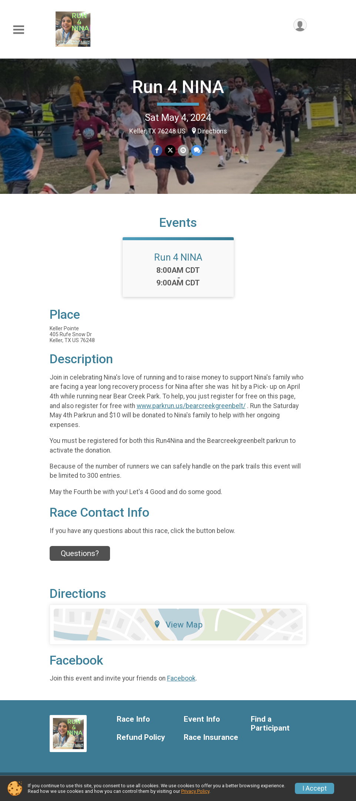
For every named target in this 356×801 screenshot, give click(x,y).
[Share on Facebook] (157, 150)
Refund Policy (141, 743)
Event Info (202, 725)
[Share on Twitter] (170, 150)
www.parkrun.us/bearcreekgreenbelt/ (191, 411)
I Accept (314, 788)
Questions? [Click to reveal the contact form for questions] (80, 559)
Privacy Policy (195, 791)
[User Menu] (300, 25)
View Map (178, 630)
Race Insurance (211, 743)
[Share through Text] (196, 150)
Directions (212, 131)
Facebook (181, 684)
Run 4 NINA (178, 86)
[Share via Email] (183, 150)
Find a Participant (270, 729)
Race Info (133, 725)
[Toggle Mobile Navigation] (18, 29)
